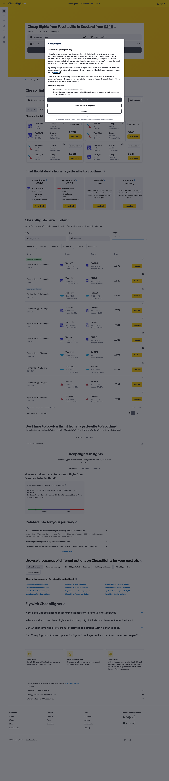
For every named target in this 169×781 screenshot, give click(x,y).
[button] (84, 100)
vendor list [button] (56, 72)
